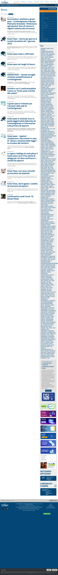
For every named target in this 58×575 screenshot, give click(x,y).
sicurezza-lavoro (49, 133)
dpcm (53, 74)
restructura (43, 173)
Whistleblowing (50, 505)
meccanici (42, 196)
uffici (53, 115)
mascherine (43, 84)
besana (54, 171)
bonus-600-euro (44, 332)
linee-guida (48, 270)
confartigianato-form (44, 151)
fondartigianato (50, 90)
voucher (42, 85)
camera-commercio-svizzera (45, 349)
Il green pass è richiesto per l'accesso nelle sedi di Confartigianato (19, 106)
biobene (54, 75)
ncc (50, 292)
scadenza (50, 186)
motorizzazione (52, 300)
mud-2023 (43, 340)
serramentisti (43, 178)
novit (50, 280)
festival (42, 170)
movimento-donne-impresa (45, 101)
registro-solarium (52, 190)
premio (48, 322)
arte (41, 325)
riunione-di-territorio (44, 190)
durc (51, 128)
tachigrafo (45, 130)
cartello (52, 345)
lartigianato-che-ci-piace (45, 128)
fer (48, 231)
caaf (50, 209)
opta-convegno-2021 (49, 320)
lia (51, 260)
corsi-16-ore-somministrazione (49, 154)
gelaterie (42, 306)
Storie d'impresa (44, 27)
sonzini (42, 211)
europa (51, 230)
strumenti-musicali (44, 326)
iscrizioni (45, 207)
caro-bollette (46, 230)
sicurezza (49, 67)
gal (53, 187)
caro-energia (43, 156)
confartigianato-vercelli (45, 300)
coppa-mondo (47, 346)
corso (42, 55)
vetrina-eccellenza (49, 277)
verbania (52, 239)
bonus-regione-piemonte (45, 279)
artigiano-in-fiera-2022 (45, 213)
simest (52, 173)
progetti (50, 187)
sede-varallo (43, 250)
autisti (48, 72)
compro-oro (51, 176)
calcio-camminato (49, 115)
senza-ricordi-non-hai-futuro (49, 353)
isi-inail (49, 267)
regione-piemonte (47, 71)
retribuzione (43, 319)
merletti (45, 77)
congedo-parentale (44, 309)
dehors (42, 266)
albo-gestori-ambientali (45, 356)
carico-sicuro (50, 163)
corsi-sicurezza (51, 313)
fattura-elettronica (44, 131)
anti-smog (53, 267)
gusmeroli (47, 223)
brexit (53, 113)
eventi (52, 48)
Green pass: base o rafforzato (20, 53)
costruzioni (47, 292)
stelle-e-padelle (43, 177)
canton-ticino (48, 173)
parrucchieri (43, 145)
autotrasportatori (51, 124)
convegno (53, 207)
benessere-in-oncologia (45, 97)
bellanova (51, 333)
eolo (54, 333)
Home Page (3, 5)
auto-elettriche (43, 98)
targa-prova (53, 200)
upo (53, 80)
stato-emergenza (44, 257)
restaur (52, 309)
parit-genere (50, 153)
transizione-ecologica (49, 319)
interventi (42, 223)
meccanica (46, 148)
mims (48, 333)
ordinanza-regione (44, 234)
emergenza (52, 123)
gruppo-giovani (43, 272)
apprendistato (43, 282)
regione (42, 143)
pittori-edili (43, 320)
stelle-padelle (43, 127)
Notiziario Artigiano (45, 25)
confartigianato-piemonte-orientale (47, 51)
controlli (50, 327)
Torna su (53, 500)
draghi (52, 293)
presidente (51, 206)
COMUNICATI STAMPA (48, 484)
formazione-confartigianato (48, 302)
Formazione (30, 1)
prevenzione (43, 243)
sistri (49, 259)
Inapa (42, 32)
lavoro (51, 74)
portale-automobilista (44, 198)
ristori (52, 325)
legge (51, 117)
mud (52, 78)
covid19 (49, 207)
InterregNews (43, 22)
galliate (42, 204)
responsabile (43, 241)
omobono (47, 250)
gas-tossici (43, 147)
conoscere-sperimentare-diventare (47, 314)
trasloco (47, 287)
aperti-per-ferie (47, 68)
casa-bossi (43, 187)
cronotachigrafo (50, 141)
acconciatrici (49, 229)
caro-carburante (51, 131)
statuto (47, 187)
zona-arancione (43, 141)
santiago (52, 316)
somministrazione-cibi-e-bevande (46, 303)
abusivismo (43, 111)
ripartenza (52, 337)
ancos (49, 58)
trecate (42, 194)
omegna (52, 342)
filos (41, 343)
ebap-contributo (47, 306)
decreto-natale (43, 355)
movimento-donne (50, 94)
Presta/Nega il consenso (31, 572)
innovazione (53, 266)
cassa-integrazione (48, 110)
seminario (46, 125)
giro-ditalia (52, 274)
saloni (42, 267)
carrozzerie (49, 103)
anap (47, 52)
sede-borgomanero (44, 336)
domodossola (48, 317)
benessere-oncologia (51, 339)
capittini (53, 251)
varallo (52, 121)
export (42, 64)
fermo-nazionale (48, 237)
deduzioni (46, 164)
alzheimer (42, 110)
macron (53, 229)
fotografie (48, 345)
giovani (49, 85)
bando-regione (51, 118)
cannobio (50, 247)
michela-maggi (43, 297)
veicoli (42, 154)
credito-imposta (43, 103)
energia (47, 92)
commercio (43, 277)
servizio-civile (43, 180)
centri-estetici (43, 118)
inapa (47, 87)
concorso (52, 193)
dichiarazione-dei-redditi (45, 166)
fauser (42, 353)
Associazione (36, 1)
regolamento (47, 123)
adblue (48, 297)
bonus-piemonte (44, 90)
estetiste (42, 58)
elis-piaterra (43, 327)
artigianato (49, 113)
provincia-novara (48, 254)
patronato (52, 71)
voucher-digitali (43, 171)
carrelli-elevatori (50, 210)
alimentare (43, 193)
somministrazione (44, 67)
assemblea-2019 (44, 226)
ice (47, 118)
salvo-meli (50, 147)
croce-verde (46, 280)
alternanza (43, 342)
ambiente (42, 161)
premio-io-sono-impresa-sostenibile (47, 201)
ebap (52, 52)
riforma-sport (52, 223)
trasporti (46, 57)
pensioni (46, 286)
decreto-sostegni (52, 144)
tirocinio (49, 168)
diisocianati (48, 111)
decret (45, 217)
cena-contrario (43, 247)
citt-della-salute (52, 322)
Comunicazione (17, 1)
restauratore (51, 107)
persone (42, 164)
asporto (48, 219)
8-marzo (53, 292)
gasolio (48, 81)
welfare (50, 84)
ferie (50, 114)
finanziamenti (53, 72)
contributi (46, 62)
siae (53, 84)
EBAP (42, 36)
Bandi (42, 13)
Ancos (42, 29)
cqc (44, 64)
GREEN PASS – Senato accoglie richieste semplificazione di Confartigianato (21, 77)
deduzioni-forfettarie (48, 233)
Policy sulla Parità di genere (50, 507)
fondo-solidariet (43, 357)
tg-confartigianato (52, 145)
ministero (51, 240)
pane (46, 150)
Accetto (48, 569)
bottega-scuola (43, 229)
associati (50, 326)
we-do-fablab (43, 121)
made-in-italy (52, 356)
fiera (42, 75)
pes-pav (42, 188)
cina (45, 316)
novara (47, 74)
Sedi (51, 1)
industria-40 (43, 347)
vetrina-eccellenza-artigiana (45, 140)
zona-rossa (43, 284)
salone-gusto (43, 236)
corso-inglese (43, 322)
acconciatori (43, 52)
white (47, 147)
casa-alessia (47, 161)
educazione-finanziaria (44, 176)
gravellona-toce (51, 330)
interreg (42, 113)
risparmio (48, 184)
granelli (49, 78)
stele (50, 151)
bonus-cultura (49, 276)
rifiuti (53, 67)
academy (52, 304)
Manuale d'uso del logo (50, 506)
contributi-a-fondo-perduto (45, 88)
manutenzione (43, 345)
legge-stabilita (43, 289)
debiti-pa (46, 313)
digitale (48, 120)
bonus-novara (47, 304)
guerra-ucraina (48, 243)
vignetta (42, 144)
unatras (49, 70)
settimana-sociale (44, 78)
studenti (42, 294)
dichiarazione (49, 290)
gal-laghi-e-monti (44, 231)
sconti (54, 327)
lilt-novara (46, 204)
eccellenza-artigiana (48, 137)
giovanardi (48, 180)
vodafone (46, 107)
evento (51, 166)
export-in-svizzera (44, 273)
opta (54, 257)
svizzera (42, 125)
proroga (52, 111)
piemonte (42, 313)
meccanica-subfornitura (45, 274)
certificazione (50, 257)
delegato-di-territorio (48, 194)
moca (50, 289)
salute (47, 157)
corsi (45, 94)
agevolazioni (51, 198)
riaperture (42, 292)
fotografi (47, 82)
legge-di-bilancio (52, 256)
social (47, 327)
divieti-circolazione (44, 124)
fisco (47, 84)
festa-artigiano (49, 269)
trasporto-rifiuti (43, 210)
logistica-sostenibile (44, 221)
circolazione (46, 186)
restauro (51, 77)
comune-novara (43, 72)
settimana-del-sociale (50, 64)
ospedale (53, 191)
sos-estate (43, 104)
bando (42, 71)
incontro (46, 160)
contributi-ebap (43, 216)
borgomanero (51, 125)
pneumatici (43, 92)
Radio (42, 20)
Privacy (51, 503)
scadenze (52, 284)
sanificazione (43, 276)
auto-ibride (43, 264)
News (13, 5)
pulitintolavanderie (49, 104)
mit (41, 259)
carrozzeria (49, 272)
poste (51, 250)
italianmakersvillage (44, 310)
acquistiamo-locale (44, 239)
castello (45, 75)
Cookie (51, 504)
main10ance (47, 117)
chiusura (42, 123)
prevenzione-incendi (49, 340)
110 (41, 77)
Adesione (47, 1)
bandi (48, 329)
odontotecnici (51, 57)
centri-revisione (43, 81)
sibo (41, 302)
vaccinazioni (48, 342)
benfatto (42, 316)
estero (49, 316)
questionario (46, 209)
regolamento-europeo (44, 206)
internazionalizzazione (44, 138)
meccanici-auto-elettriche (45, 246)
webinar (42, 57)
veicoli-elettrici (50, 203)
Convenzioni (23, 1)
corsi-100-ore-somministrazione (48, 323)
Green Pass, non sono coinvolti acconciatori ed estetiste (21, 172)
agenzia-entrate (51, 307)
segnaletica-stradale (44, 283)
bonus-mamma (47, 296)
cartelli (53, 280)
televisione (49, 352)
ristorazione (48, 200)
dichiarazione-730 (44, 203)
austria (50, 251)
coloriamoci (49, 216)
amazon (51, 343)
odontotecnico (43, 197)
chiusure (53, 270)
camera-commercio (44, 91)
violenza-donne (43, 114)
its (52, 216)
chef (47, 289)
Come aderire (48, 390)
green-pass (11, 14)
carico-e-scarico (52, 350)
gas (47, 156)
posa (52, 219)
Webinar (42, 16)
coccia (54, 128)
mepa (42, 163)
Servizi (42, 1)
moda (46, 58)
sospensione (43, 244)
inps (49, 239)
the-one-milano (43, 269)
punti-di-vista (51, 134)
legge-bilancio (43, 184)
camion (42, 120)
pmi (47, 127)
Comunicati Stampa (45, 18)
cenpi (47, 100)
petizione (48, 177)
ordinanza (48, 355)
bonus (53, 70)
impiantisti (43, 200)
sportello (48, 293)
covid (50, 52)
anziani (48, 335)
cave (52, 178)
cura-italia (46, 188)
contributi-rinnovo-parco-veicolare (46, 253)
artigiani (51, 105)
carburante (48, 284)
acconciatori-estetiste (44, 256)
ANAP (42, 34)
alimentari (42, 82)
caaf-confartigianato (44, 307)
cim (47, 247)
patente (45, 267)
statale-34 (52, 184)
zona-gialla (48, 121)
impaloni (42, 148)
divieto (47, 145)
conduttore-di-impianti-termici (50, 170)
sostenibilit (43, 317)
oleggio (48, 217)
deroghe (49, 226)
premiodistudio (51, 164)
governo (42, 117)
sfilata (52, 355)
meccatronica (49, 60)
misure (42, 186)
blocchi (42, 230)
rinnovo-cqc (43, 157)
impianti (52, 335)
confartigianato (49, 55)
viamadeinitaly (43, 224)
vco (53, 163)
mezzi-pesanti (48, 191)
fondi (42, 280)
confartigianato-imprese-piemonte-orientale (48, 135)
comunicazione (51, 156)
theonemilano (43, 333)
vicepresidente (46, 174)
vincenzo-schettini (47, 325)
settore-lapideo (43, 290)
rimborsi (42, 254)
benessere (53, 88)
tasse (47, 236)
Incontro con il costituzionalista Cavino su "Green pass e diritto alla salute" (21, 91)
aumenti (51, 183)
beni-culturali (51, 221)
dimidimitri (43, 115)
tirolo (42, 217)
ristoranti (48, 224)
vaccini (50, 160)
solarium (42, 296)
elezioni (50, 91)
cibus (49, 309)
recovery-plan (49, 171)
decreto (42, 62)
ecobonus (46, 95)
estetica (52, 120)
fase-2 (46, 134)
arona (50, 286)
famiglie (42, 346)
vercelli (54, 60)
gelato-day (52, 246)
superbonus (43, 100)
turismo (51, 279)
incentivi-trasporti (44, 339)
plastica (51, 287)
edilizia (46, 85)
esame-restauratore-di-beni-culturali (47, 214)
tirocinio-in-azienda (51, 312)
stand (52, 168)
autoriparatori (43, 87)
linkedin (42, 160)
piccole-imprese (48, 196)
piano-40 (42, 237)
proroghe (53, 160)
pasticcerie (48, 178)
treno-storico (53, 158)
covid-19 (42, 137)
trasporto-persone (44, 299)
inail (48, 77)
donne (52, 161)
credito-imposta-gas (52, 310)
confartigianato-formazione (49, 61)
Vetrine (55, 1)
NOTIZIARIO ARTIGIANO (45, 472)
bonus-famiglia (43, 260)
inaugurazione (43, 270)
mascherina (53, 259)
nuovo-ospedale (43, 293)
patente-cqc (43, 74)
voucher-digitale (43, 219)
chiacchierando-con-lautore (45, 261)
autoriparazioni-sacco (51, 332)
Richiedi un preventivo (47, 513)
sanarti (42, 68)
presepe (50, 294)
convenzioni (52, 97)
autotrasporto (43, 48)
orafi (52, 151)
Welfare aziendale (44, 39)
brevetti (42, 233)
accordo (48, 260)
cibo (53, 194)
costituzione (47, 350)
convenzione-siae (44, 312)
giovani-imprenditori (44, 65)
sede (48, 114)
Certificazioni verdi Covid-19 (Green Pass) (20, 197)
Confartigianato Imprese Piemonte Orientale (5, 2)
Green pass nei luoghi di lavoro (21, 64)
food (53, 294)
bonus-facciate (43, 352)
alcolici (42, 207)
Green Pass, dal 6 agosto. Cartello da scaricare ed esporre (22, 185)
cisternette (45, 259)
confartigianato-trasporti (45, 105)
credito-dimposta (44, 168)
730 (45, 113)
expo (45, 120)
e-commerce (49, 98)
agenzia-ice (51, 148)
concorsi (45, 167)
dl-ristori (42, 304)
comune (53, 352)
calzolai (42, 94)
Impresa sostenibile (44, 41)
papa (47, 251)
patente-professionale (44, 181)
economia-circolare (51, 108)
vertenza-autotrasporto (45, 183)
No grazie (54, 569)
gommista (50, 283)
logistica (42, 61)
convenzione (49, 75)
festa (42, 209)
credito (51, 181)
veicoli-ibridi (43, 191)
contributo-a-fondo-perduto (49, 143)
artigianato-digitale (44, 330)
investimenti (52, 82)
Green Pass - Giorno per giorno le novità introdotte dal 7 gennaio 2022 (22, 41)
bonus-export (52, 227)
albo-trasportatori (51, 234)
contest (42, 350)
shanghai (46, 294)
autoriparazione (52, 54)
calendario (42, 150)
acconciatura (43, 287)
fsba (48, 130)
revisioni (45, 163)
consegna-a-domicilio (44, 220)
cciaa (49, 167)
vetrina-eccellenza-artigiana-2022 (46, 249)
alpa (54, 133)
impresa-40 (49, 282)
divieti (48, 357)
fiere (52, 317)
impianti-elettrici (49, 244)
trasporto (48, 48)
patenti (42, 107)
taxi (41, 70)
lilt (51, 68)
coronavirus (43, 54)
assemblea (45, 70)
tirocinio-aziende (51, 336)
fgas (47, 197)
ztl (41, 323)
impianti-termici (43, 108)
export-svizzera (43, 335)
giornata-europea (48, 264)
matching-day (43, 329)
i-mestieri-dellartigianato (45, 227)
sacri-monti (43, 251)
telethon (42, 286)
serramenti (43, 80)
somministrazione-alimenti (45, 158)
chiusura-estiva (47, 266)
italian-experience (52, 92)
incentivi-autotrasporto (45, 240)
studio (42, 167)
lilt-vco (54, 264)
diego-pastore (48, 193)
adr (41, 130)
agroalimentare (43, 60)
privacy (47, 54)
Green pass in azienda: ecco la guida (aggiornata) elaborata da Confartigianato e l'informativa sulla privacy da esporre (21, 122)
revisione (50, 65)
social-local (51, 236)
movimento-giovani (49, 241)
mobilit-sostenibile (44, 153)
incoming (42, 134)
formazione (43, 49)
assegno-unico (46, 343)
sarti (42, 174)
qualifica (51, 231)
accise (45, 55)
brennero (46, 144)
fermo (50, 100)
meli (51, 346)
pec (48, 150)
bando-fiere (46, 211)
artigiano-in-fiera (49, 80)
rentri (52, 167)
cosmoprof (53, 226)
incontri (42, 95)
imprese (52, 81)
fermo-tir (52, 296)
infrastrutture (43, 133)
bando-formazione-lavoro (45, 337)
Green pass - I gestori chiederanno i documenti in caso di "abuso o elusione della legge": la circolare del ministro (22, 139)
